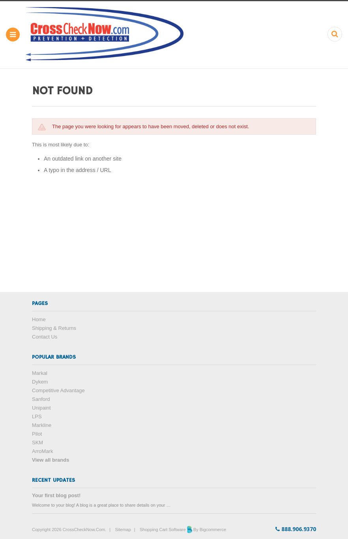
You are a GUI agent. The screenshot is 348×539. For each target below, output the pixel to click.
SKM (37, 442)
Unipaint (41, 408)
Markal (39, 373)
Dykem (40, 382)
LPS (37, 416)
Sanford (41, 399)
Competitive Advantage (58, 390)
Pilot (37, 434)
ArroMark (42, 451)
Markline (41, 425)
